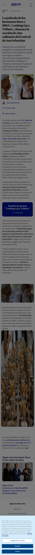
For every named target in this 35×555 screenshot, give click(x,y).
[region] (17, 535)
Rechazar (17, 546)
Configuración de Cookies (17, 540)
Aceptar (17, 551)
